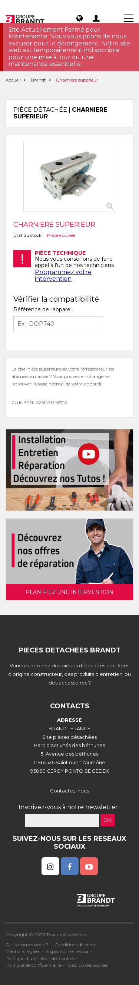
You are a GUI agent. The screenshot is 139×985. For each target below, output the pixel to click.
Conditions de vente (75, 944)
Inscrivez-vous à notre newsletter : (69, 807)
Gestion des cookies (88, 965)
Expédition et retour (68, 951)
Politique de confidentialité (34, 965)
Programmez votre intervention (63, 275)
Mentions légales (23, 951)
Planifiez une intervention (69, 592)
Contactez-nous (69, 791)
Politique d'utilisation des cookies (40, 958)
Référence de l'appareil (43, 309)
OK (107, 820)
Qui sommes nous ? (27, 944)
